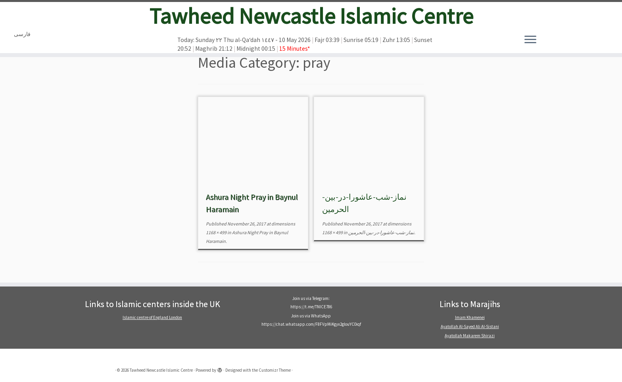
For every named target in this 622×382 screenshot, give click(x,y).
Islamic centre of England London (152, 317)
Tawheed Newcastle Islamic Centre (311, 15)
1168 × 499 (216, 232)
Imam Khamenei (470, 317)
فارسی (22, 34)
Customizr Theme (275, 370)
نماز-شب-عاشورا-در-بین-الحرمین (380, 232)
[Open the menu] (530, 40)
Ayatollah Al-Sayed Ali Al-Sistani (470, 326)
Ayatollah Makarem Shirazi (470, 335)
